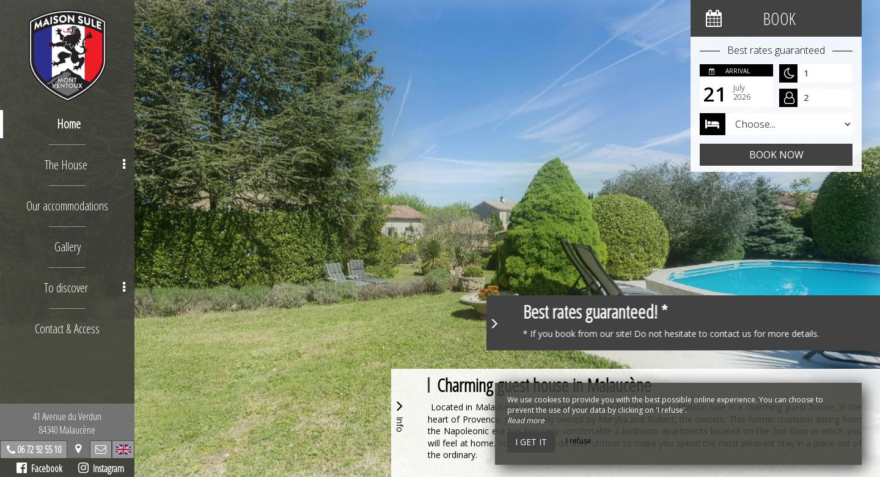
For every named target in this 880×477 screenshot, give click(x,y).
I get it (531, 442)
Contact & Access (67, 328)
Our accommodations (67, 206)
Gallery (67, 247)
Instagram (101, 468)
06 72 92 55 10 (39, 449)
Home (69, 124)
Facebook (39, 468)
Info (399, 414)
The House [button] (85, 165)
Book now (776, 154)
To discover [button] (84, 287)
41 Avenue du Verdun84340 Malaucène (67, 423)
